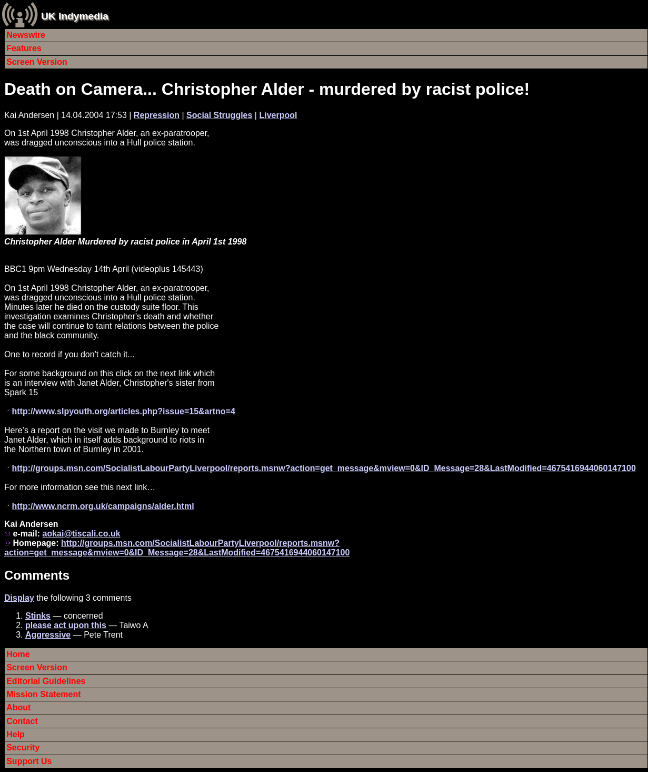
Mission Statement (43, 694)
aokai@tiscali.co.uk (81, 533)
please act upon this (65, 625)
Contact (22, 721)
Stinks (38, 615)
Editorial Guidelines (45, 681)
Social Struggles (219, 115)
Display (19, 597)
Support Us (29, 761)
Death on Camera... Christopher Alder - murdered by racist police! (267, 89)
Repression (157, 115)
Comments (36, 575)
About (18, 707)
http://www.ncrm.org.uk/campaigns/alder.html (103, 506)
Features (24, 48)
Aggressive (48, 634)
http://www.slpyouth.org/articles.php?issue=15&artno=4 (123, 411)
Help (15, 734)
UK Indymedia (74, 16)
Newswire (25, 35)
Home (17, 654)
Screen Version (36, 61)
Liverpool (278, 115)
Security (22, 747)
